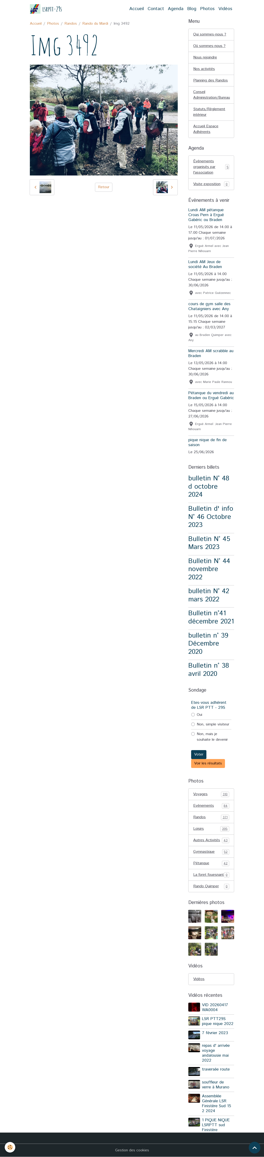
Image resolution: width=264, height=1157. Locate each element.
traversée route (216, 1069)
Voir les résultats (208, 763)
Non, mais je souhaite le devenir (212, 736)
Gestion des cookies (132, 1150)
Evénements (211, 806)
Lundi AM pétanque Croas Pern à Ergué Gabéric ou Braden (206, 215)
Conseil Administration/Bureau (211, 94)
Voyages (211, 794)
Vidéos (225, 9)
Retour (103, 187)
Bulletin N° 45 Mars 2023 (209, 543)
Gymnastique (211, 852)
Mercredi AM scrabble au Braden (210, 353)
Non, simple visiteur (213, 724)
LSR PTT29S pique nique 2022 (217, 1021)
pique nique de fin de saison (207, 442)
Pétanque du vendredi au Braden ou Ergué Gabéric (211, 395)
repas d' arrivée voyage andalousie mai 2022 (216, 1053)
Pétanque (211, 863)
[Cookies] (10, 1147)
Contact (156, 9)
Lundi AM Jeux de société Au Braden (205, 264)
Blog (191, 9)
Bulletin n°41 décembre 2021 (211, 617)
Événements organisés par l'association (211, 167)
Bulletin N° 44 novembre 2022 (209, 569)
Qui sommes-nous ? (209, 34)
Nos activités (204, 69)
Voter (198, 754)
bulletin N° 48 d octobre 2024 (208, 486)
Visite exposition (211, 184)
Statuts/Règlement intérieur (209, 111)
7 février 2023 (215, 1033)
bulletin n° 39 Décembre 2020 (208, 644)
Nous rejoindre (205, 57)
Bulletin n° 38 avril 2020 (208, 670)
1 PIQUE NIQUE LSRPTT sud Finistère (216, 1125)
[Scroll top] (254, 1147)
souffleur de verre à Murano (215, 1084)
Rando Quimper (211, 886)
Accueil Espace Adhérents (205, 129)
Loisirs (211, 829)
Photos (207, 9)
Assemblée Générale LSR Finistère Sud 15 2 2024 (216, 1103)
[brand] (46, 9)
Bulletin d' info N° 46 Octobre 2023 (210, 517)
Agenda (175, 9)
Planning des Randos (210, 80)
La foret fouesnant (211, 875)
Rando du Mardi (95, 23)
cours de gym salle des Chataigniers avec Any (209, 306)
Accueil (136, 9)
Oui (199, 714)
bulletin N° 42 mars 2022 (208, 595)
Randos (70, 23)
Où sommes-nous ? (209, 46)
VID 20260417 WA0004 (215, 1007)
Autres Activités (211, 840)
